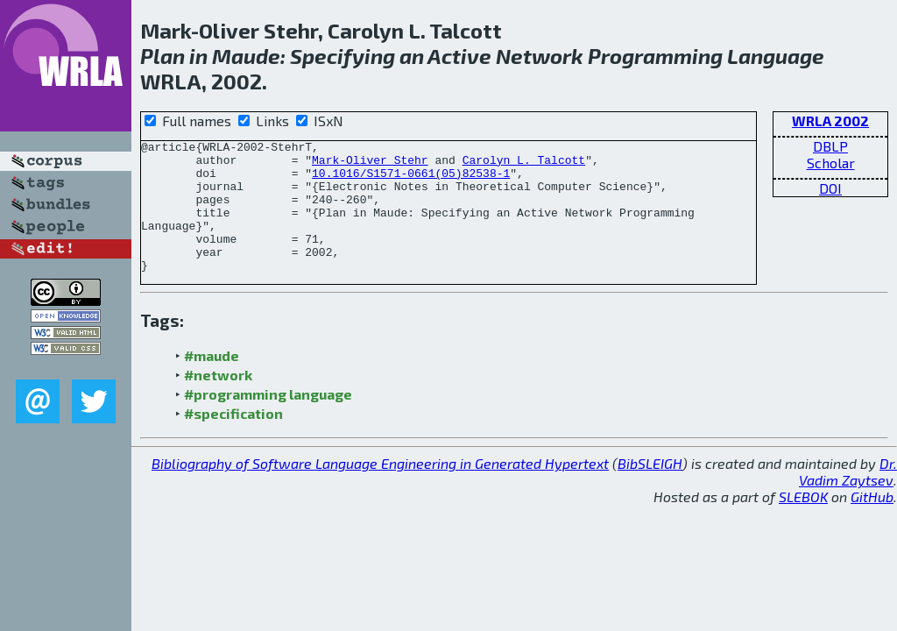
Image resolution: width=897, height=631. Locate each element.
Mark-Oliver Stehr (370, 165)
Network (539, 55)
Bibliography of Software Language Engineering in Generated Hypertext (380, 489)
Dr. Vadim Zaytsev (848, 497)
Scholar (831, 162)
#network (218, 401)
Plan (162, 55)
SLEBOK (803, 522)
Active (459, 55)
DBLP (830, 146)
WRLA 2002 (830, 120)
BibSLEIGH (650, 489)
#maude (211, 381)
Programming (655, 55)
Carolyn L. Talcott (524, 165)
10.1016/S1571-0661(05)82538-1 (411, 180)
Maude (246, 55)
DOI (830, 188)
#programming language (268, 420)
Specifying (342, 55)
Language (775, 55)
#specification (233, 439)
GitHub (872, 522)
